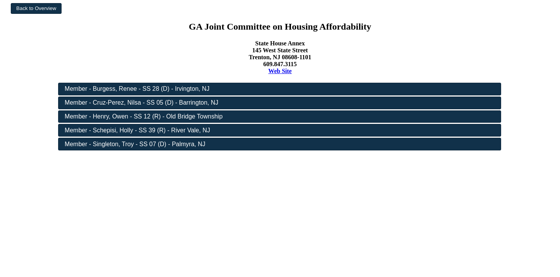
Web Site (280, 71)
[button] (36, 8)
